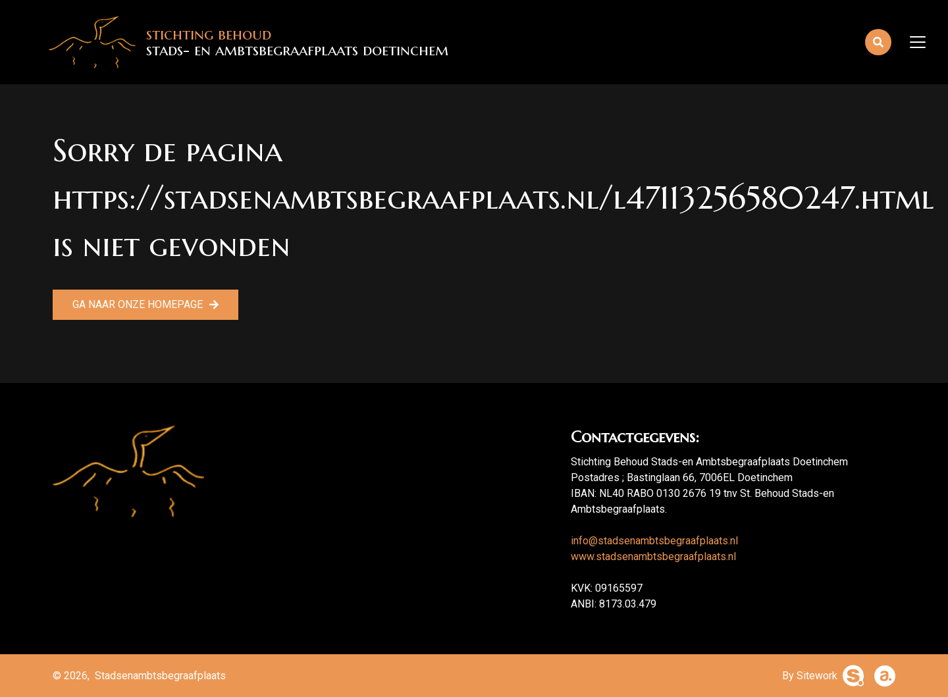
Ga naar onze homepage (137, 304)
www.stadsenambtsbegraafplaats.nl (653, 556)
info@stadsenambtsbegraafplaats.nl (654, 540)
